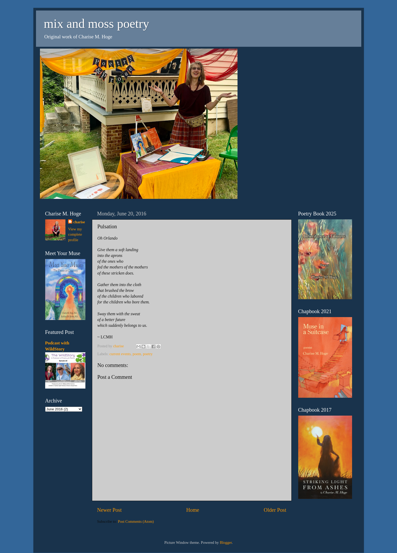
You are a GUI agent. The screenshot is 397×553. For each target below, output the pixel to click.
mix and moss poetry (96, 23)
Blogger (226, 542)
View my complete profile (75, 234)
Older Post (275, 510)
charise (79, 222)
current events (120, 354)
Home (192, 510)
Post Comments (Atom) (136, 521)
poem (137, 354)
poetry (148, 354)
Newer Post (109, 510)
